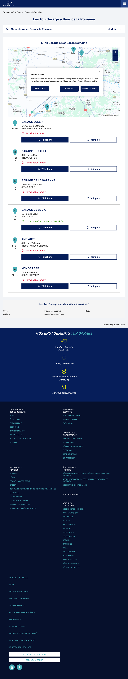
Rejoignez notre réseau (34, 654)
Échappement (69, 458)
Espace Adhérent (34, 660)
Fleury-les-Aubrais (52, 311)
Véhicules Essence (71, 563)
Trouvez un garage (18, 578)
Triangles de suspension (20, 439)
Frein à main (68, 423)
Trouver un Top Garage (13, 12)
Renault (66, 521)
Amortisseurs (16, 435)
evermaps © (119, 325)
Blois (88, 311)
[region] (65, 82)
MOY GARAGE (30, 268)
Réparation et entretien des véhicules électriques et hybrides (86, 474)
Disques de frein (70, 419)
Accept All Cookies (89, 88)
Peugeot (66, 528)
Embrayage (67, 450)
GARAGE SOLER (32, 121)
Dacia (65, 548)
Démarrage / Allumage (73, 446)
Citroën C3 (67, 544)
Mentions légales (17, 626)
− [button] (115, 58)
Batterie (13, 485)
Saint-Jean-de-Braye (54, 314)
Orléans (6, 314)
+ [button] (115, 52)
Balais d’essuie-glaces (20, 504)
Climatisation (16, 497)
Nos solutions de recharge (75, 485)
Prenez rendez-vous (19, 592)
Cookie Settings (40, 88)
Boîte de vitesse (70, 454)
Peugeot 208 (68, 532)
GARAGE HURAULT (33, 151)
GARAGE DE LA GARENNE (38, 180)
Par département (70, 513)
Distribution (68, 442)
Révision (13, 477)
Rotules (13, 443)
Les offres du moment (19, 599)
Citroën (66, 540)
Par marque (68, 517)
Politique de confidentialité (23, 633)
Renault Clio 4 (69, 525)
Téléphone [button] (45, 139)
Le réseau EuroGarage (20, 647)
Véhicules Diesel (70, 560)
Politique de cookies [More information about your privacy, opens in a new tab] (89, 81)
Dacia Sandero (69, 552)
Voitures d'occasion (68, 504)
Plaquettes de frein (71, 415)
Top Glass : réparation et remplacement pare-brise (33, 489)
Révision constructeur (20, 481)
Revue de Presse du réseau (22, 612)
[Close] (99, 71)
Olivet (5, 311)
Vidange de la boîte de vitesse (23, 508)
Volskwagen (68, 556)
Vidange (13, 473)
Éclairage (14, 493)
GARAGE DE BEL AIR (34, 209)
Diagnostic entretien (19, 501)
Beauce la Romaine (33, 12)
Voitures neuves (71, 495)
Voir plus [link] (93, 139)
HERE (117, 115)
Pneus (12, 415)
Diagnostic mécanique (72, 439)
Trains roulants (17, 431)
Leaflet (103, 115)
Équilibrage (15, 419)
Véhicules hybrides (71, 567)
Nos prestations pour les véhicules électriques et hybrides (85, 480)
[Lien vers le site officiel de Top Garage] (8, 3)
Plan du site (15, 619)
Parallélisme (16, 423)
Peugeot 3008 (69, 536)
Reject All (69, 88)
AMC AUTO (28, 239)
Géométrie (14, 427)
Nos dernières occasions (73, 509)
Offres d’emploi (16, 605)
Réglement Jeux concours (22, 640)
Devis (11, 585)
